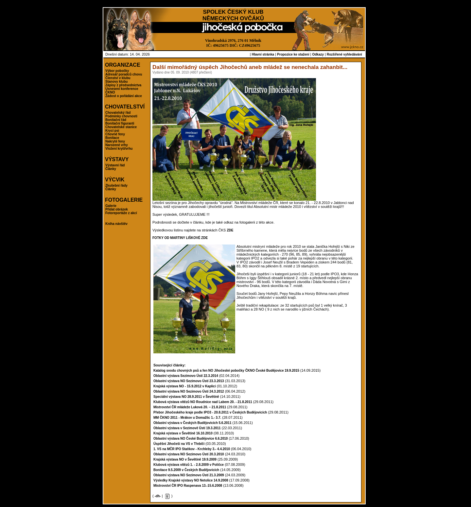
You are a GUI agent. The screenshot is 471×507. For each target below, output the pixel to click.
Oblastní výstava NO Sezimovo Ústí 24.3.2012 (188, 391)
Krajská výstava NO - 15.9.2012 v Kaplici (184, 386)
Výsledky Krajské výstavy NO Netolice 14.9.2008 (190, 480)
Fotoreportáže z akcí (121, 213)
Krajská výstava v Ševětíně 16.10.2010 (183, 433)
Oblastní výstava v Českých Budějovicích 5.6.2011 (192, 423)
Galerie (110, 206)
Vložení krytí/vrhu (118, 148)
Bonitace (112, 138)
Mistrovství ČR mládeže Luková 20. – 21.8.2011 (190, 407)
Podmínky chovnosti (121, 116)
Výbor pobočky (117, 71)
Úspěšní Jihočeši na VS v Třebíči (178, 444)
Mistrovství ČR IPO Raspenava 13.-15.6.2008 (187, 485)
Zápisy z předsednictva (123, 85)
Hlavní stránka (263, 54)
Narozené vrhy (116, 145)
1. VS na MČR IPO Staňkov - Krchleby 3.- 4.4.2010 (191, 449)
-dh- (158, 496)
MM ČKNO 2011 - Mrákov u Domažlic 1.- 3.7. (187, 417)
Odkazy (318, 54)
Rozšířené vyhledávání (344, 54)
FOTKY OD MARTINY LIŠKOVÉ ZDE (180, 238)
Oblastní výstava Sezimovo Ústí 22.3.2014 (185, 376)
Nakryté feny (115, 141)
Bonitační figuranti (119, 123)
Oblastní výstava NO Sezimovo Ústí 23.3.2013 (188, 381)
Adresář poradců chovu (123, 74)
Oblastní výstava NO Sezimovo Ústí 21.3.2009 (188, 475)
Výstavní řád (115, 165)
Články (110, 169)
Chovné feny (115, 134)
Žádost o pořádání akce (123, 96)
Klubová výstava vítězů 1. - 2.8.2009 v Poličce (188, 464)
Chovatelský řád (118, 112)
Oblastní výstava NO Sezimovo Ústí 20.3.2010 (188, 454)
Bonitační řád (115, 120)
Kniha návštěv (116, 224)
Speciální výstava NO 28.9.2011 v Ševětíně (186, 396)
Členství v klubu (118, 78)
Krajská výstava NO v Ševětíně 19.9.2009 (185, 459)
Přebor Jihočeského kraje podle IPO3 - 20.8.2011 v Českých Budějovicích (210, 412)
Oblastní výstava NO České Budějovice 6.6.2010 (190, 438)
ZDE (230, 230)
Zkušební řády (116, 185)
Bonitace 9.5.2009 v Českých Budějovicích (186, 470)
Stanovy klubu (116, 81)
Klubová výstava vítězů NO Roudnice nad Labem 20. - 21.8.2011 (202, 402)
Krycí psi (112, 130)
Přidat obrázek (116, 209)
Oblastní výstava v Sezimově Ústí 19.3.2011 (187, 428)
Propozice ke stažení (293, 54)
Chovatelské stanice (121, 127)
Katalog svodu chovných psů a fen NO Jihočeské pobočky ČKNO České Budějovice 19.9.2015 (226, 370)
